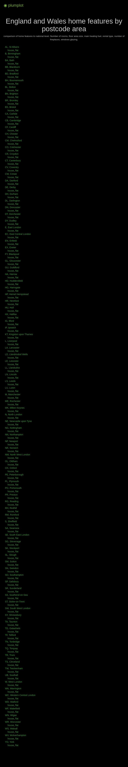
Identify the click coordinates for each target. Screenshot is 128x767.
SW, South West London (17, 608)
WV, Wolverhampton (15, 735)
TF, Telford (10, 635)
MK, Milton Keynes (14, 407)
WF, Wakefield (12, 708)
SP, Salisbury (12, 581)
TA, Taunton (11, 621)
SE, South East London (17, 534)
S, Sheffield (11, 521)
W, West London (13, 681)
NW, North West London (17, 454)
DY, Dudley (10, 220)
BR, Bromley (11, 100)
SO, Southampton (14, 575)
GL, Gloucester (13, 260)
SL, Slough (10, 554)
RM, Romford (12, 514)
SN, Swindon (11, 568)
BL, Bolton (10, 87)
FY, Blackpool (12, 254)
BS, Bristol (10, 107)
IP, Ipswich (10, 327)
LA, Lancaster (12, 347)
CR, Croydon (11, 154)
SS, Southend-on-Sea (16, 595)
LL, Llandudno (12, 367)
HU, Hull (9, 307)
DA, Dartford (11, 180)
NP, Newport (11, 441)
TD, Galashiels (12, 628)
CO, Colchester (13, 147)
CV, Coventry (12, 167)
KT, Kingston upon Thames (19, 334)
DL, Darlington (12, 200)
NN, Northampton (14, 434)
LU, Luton (10, 387)
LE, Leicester (12, 361)
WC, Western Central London (20, 695)
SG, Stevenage (13, 541)
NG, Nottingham (13, 428)
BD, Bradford (11, 73)
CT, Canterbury (13, 160)
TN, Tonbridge (12, 641)
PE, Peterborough (14, 474)
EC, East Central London (18, 234)
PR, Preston (11, 494)
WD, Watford (11, 702)
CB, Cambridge (13, 120)
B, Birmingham (12, 53)
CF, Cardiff (10, 127)
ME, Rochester (12, 401)
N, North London (13, 414)
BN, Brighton (11, 93)
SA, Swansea (12, 528)
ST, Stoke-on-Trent (14, 601)
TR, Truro (10, 655)
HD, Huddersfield (14, 281)
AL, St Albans (12, 47)
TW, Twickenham (14, 668)
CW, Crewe (11, 174)
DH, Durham (11, 194)
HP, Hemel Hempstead (16, 294)
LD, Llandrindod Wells (16, 354)
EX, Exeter (10, 247)
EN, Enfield (11, 240)
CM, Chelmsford (13, 140)
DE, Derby (10, 187)
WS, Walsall (11, 728)
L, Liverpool (11, 341)
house (11, 50)
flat (16, 50)
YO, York (9, 742)
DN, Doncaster (12, 207)
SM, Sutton (10, 561)
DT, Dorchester (12, 214)
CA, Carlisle (11, 113)
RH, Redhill (11, 508)
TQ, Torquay (11, 648)
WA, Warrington (13, 688)
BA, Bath (9, 60)
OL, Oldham (11, 461)
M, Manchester (12, 394)
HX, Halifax (11, 314)
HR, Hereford (12, 301)
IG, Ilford (9, 321)
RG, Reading (11, 501)
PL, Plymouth (12, 481)
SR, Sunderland (13, 588)
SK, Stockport (12, 548)
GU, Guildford (12, 267)
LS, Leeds (10, 381)
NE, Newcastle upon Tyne (18, 421)
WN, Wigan (11, 715)
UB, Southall (11, 675)
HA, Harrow (11, 274)
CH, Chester (11, 133)
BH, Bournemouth (14, 80)
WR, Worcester (13, 722)
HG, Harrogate (12, 287)
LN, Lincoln (11, 374)
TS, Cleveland (12, 661)
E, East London (13, 227)
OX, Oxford (11, 468)
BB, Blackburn (12, 67)
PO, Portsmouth (13, 488)
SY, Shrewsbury (13, 615)
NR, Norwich (11, 448)
